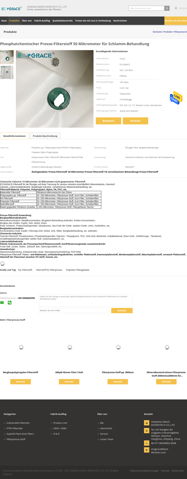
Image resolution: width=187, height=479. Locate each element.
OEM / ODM (58, 428)
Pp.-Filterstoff (25, 269)
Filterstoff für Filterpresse (49, 269)
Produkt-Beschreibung (45, 135)
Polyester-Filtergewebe (77, 269)
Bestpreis (108, 121)
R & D (55, 433)
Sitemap (165, 470)
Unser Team (105, 439)
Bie (100, 422)
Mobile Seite (177, 470)
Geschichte (104, 428)
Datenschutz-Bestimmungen (144, 470)
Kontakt (135, 121)
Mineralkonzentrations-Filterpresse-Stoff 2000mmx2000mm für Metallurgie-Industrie (166, 376)
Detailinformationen (14, 135)
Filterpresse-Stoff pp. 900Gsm (118, 372)
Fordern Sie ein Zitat (176, 20)
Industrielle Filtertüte (16, 422)
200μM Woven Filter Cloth (69, 372)
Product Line (58, 422)
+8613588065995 (26, 298)
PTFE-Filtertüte (13, 428)
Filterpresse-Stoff (14, 439)
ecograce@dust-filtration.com (160, 450)
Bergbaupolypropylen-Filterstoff (20, 372)
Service (102, 433)
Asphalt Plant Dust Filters (19, 433)
